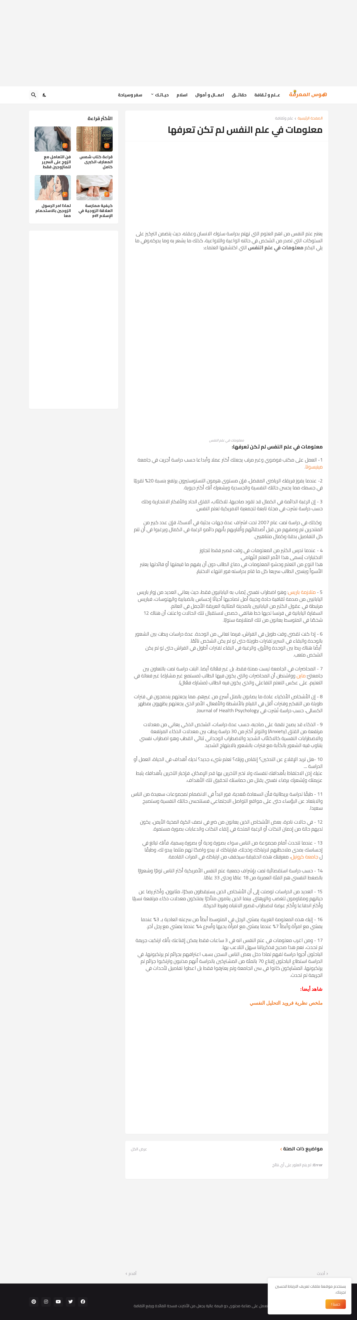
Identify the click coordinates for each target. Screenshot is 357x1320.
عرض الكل (139, 1149)
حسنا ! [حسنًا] (335, 1304)
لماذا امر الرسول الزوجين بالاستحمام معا (53, 210)
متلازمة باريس (302, 592)
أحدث (321, 1274)
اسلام (182, 95)
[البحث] (33, 95)
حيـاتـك (162, 95)
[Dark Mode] (44, 95)
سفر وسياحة (130, 95)
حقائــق (239, 95)
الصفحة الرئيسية (310, 118)
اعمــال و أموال (209, 95)
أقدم (132, 1274)
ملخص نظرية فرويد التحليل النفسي (286, 1003)
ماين (301, 675)
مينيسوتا (314, 466)
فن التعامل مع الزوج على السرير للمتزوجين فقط (56, 162)
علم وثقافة (284, 118)
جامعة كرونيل (304, 856)
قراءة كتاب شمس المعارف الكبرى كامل (96, 162)
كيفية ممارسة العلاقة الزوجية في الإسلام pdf (95, 210)
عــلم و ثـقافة (267, 95)
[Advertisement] (178, 43)
